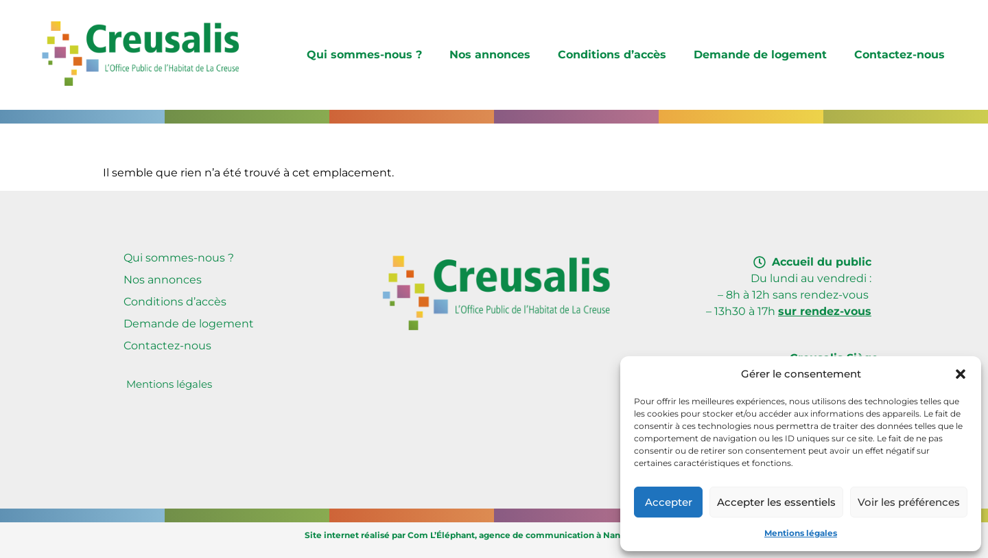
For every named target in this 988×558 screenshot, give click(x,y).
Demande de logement (760, 54)
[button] (960, 374)
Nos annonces (489, 54)
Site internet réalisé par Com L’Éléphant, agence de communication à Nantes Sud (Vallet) (494, 535)
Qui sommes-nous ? (364, 54)
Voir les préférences (909, 502)
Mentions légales (800, 533)
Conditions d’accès (612, 54)
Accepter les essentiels (776, 502)
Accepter (668, 502)
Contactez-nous (899, 54)
